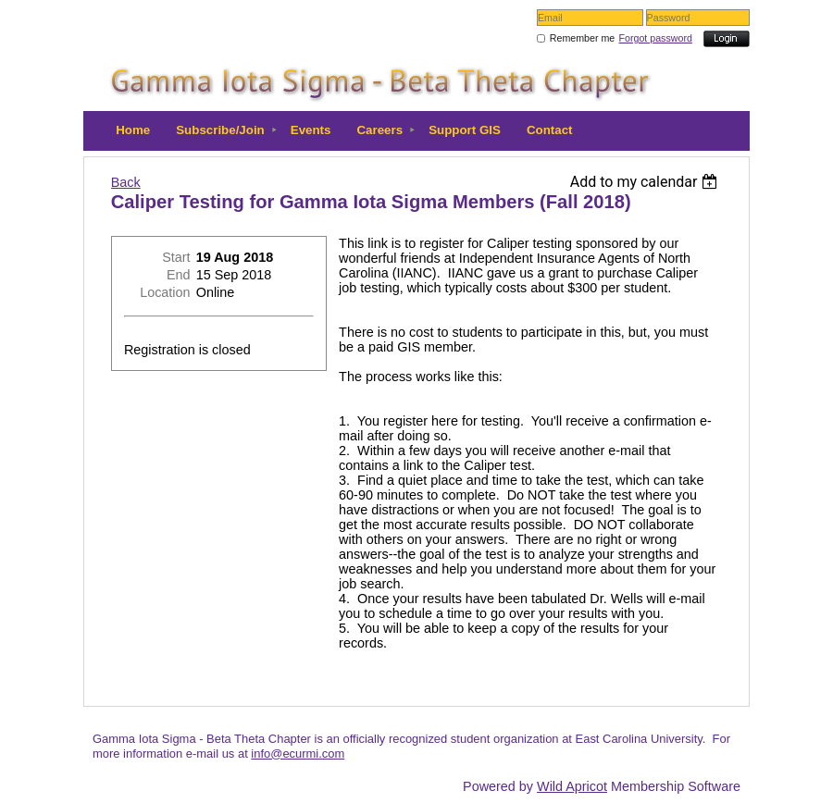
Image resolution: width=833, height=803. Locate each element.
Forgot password (655, 37)
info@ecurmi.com (297, 753)
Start (176, 257)
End (179, 274)
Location (165, 292)
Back (126, 182)
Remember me (582, 37)
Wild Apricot (572, 786)
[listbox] (646, 181)
